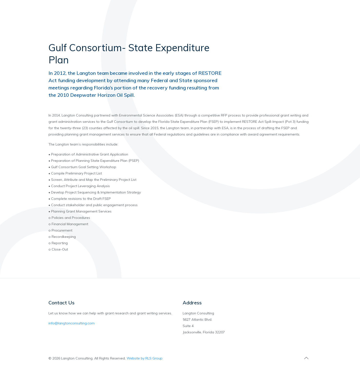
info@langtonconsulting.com (71, 323)
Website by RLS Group (144, 358)
